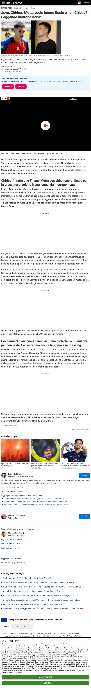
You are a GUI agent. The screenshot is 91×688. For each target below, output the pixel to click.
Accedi (86, 3)
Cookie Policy (19, 672)
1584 (46, 646)
